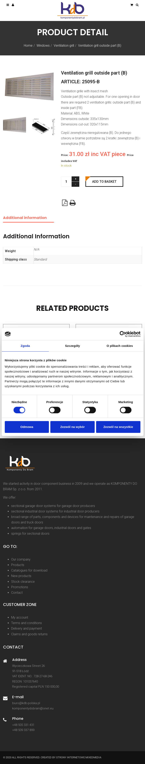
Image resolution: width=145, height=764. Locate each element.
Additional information (25, 217)
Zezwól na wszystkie (118, 427)
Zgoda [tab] (25, 345)
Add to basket (104, 182)
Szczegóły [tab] (72, 345)
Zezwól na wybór (72, 427)
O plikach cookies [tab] (120, 345)
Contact (17, 593)
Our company (21, 559)
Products (17, 565)
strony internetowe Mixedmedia (78, 757)
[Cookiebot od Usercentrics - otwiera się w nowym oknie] (122, 334)
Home (28, 45)
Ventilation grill (64, 45)
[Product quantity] (66, 181)
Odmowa (26, 427)
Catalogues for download (29, 570)
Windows (43, 45)
